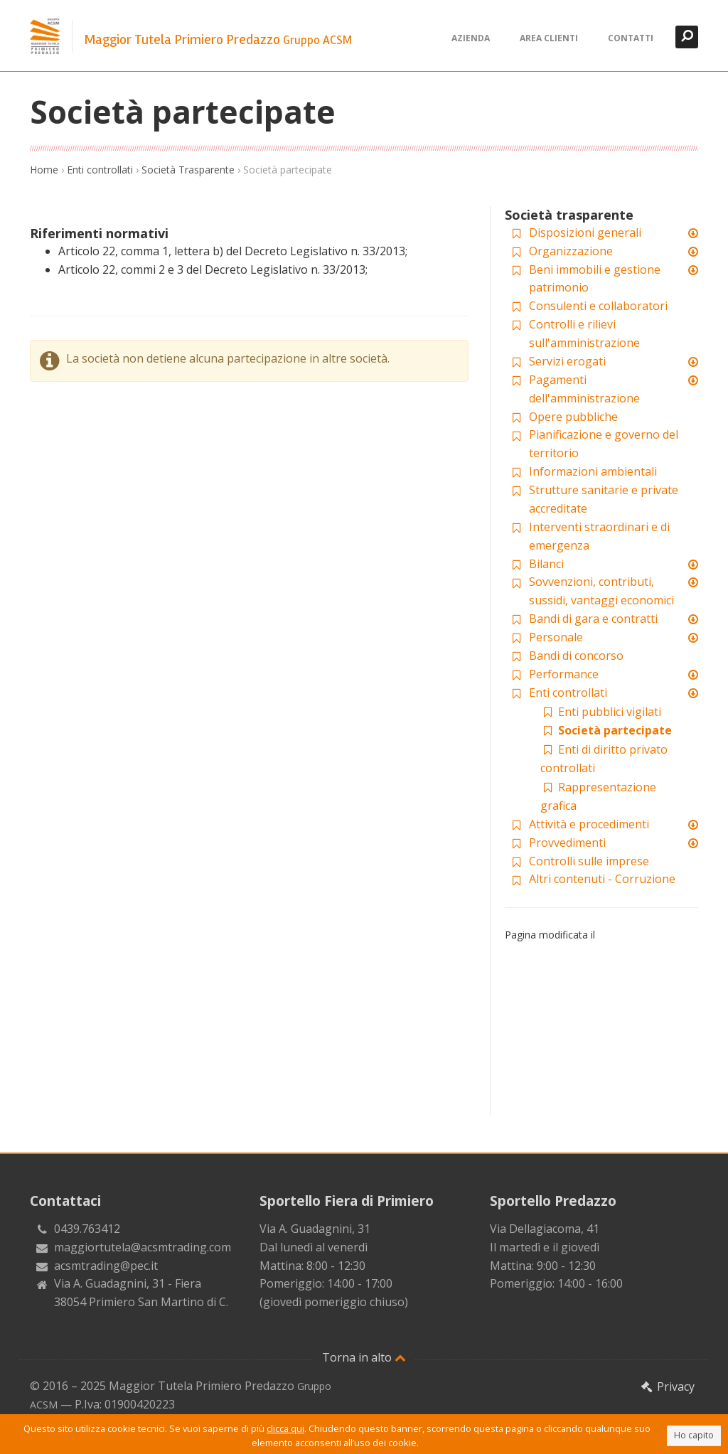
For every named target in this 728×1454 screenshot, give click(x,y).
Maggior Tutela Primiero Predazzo (218, 40)
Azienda (470, 38)
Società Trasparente (188, 169)
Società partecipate (606, 730)
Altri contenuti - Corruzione (602, 879)
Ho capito (694, 1435)
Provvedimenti (567, 842)
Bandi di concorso (576, 655)
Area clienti (549, 38)
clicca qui (285, 1428)
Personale (556, 637)
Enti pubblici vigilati (600, 712)
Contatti (630, 38)
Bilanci (546, 564)
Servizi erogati (567, 361)
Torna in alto (364, 1357)
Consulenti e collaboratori (598, 306)
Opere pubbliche (573, 416)
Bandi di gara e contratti (593, 618)
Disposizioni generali (585, 232)
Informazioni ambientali (593, 471)
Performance (564, 674)
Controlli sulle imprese (589, 861)
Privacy (667, 1386)
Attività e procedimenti (589, 824)
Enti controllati (100, 169)
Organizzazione (571, 251)
